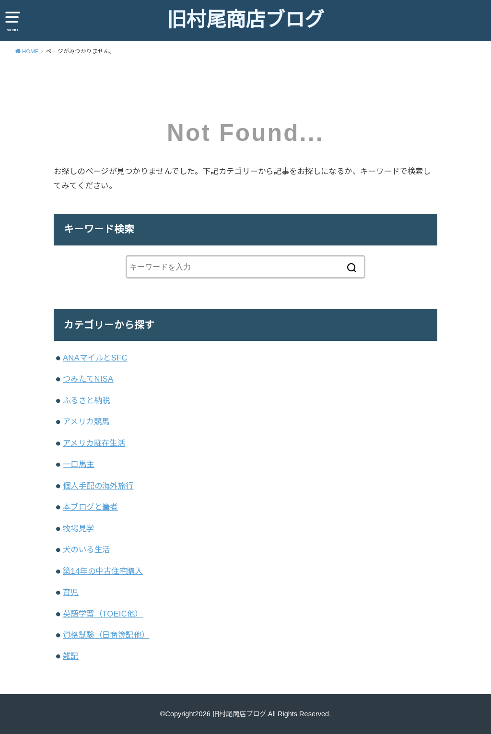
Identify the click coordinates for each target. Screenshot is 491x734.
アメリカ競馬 (86, 421)
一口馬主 (78, 464)
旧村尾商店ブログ (245, 20)
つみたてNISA (88, 378)
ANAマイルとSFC (95, 357)
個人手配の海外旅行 (98, 485)
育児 (71, 592)
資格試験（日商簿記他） (106, 634)
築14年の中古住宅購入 (103, 571)
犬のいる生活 (86, 549)
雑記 (71, 656)
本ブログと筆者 (90, 506)
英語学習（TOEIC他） (103, 613)
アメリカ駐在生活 (94, 443)
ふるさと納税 (86, 400)
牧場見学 (78, 528)
